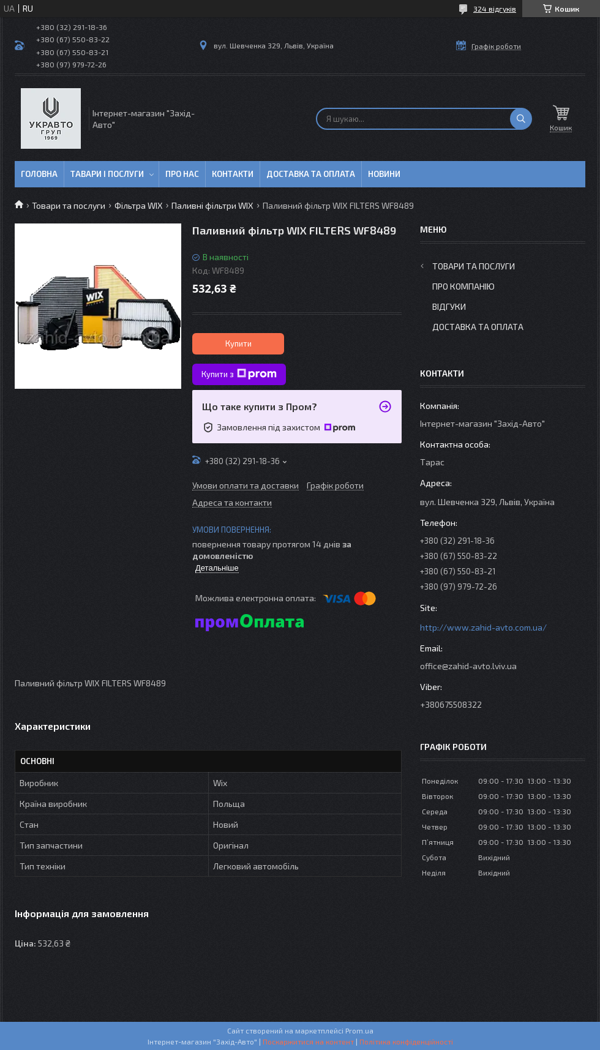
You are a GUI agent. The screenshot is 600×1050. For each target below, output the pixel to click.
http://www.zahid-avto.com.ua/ (483, 627)
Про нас (182, 174)
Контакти (232, 174)
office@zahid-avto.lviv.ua (468, 666)
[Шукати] (521, 119)
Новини (384, 174)
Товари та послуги (68, 205)
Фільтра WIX (138, 205)
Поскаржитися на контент (308, 1041)
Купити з (239, 374)
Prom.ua (359, 1030)
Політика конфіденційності (406, 1041)
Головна (39, 174)
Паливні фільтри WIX (212, 205)
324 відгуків (494, 8)
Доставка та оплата (310, 174)
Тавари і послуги (107, 174)
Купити (238, 343)
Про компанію (463, 286)
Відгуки (449, 306)
